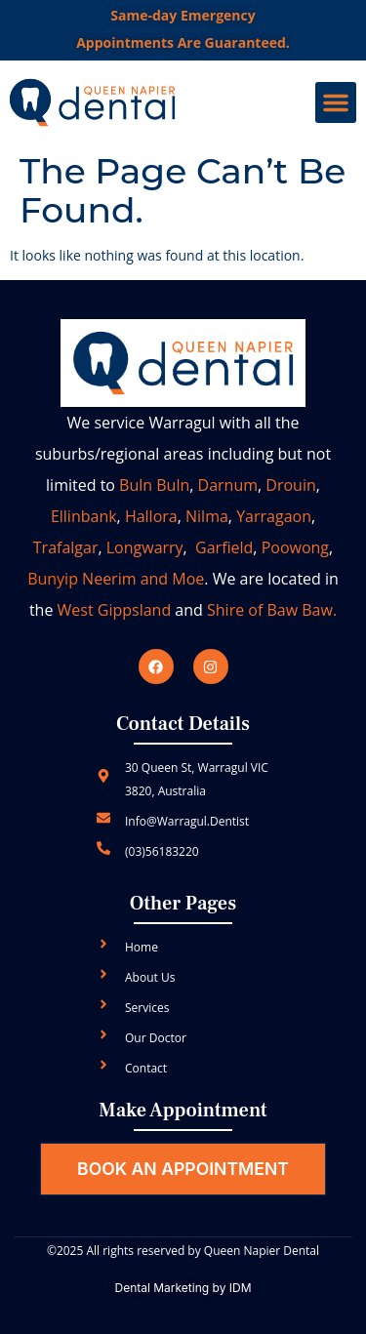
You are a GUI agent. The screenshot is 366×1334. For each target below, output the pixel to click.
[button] (335, 102)
